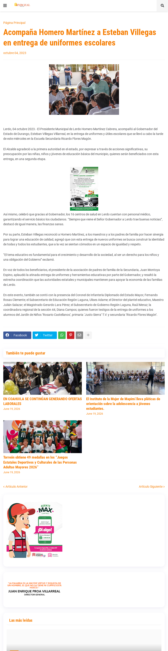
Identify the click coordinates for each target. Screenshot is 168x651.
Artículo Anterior (16, 486)
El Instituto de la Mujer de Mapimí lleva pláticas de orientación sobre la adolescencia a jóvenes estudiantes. (123, 404)
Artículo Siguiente (151, 486)
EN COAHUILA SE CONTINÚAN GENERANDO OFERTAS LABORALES (42, 401)
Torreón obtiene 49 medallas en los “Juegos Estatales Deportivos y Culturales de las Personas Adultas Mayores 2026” (40, 462)
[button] (5, 5)
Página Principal (14, 22)
